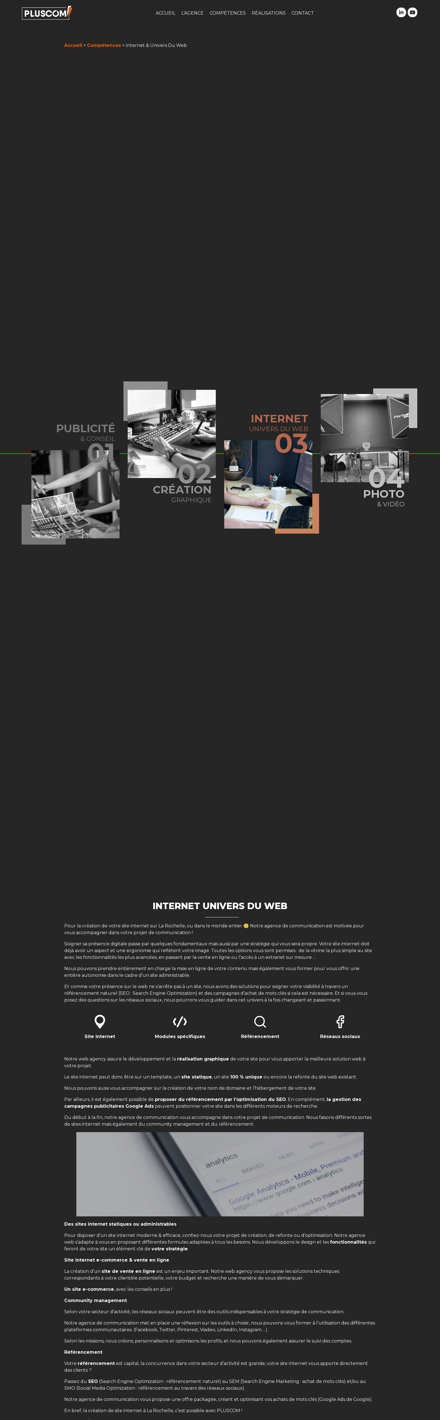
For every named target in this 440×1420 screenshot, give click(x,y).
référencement (96, 1363)
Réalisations (269, 13)
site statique (196, 1077)
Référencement (260, 1036)
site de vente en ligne (128, 1271)
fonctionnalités (348, 1242)
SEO (93, 1381)
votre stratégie (170, 1248)
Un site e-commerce (89, 1289)
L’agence (192, 13)
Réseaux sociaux (340, 1036)
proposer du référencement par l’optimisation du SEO (220, 1099)
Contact (303, 13)
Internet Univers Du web (220, 905)
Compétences (228, 13)
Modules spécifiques (180, 1036)
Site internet (99, 1036)
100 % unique (246, 1077)
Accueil (165, 13)
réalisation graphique (203, 1059)
